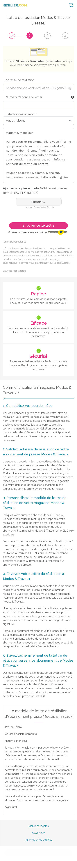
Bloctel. (65, 262)
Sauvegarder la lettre (14, 270)
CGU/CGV (38, 832)
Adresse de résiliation (20, 80)
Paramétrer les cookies (38, 839)
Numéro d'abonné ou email (24, 97)
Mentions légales (38, 825)
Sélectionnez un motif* (21, 114)
